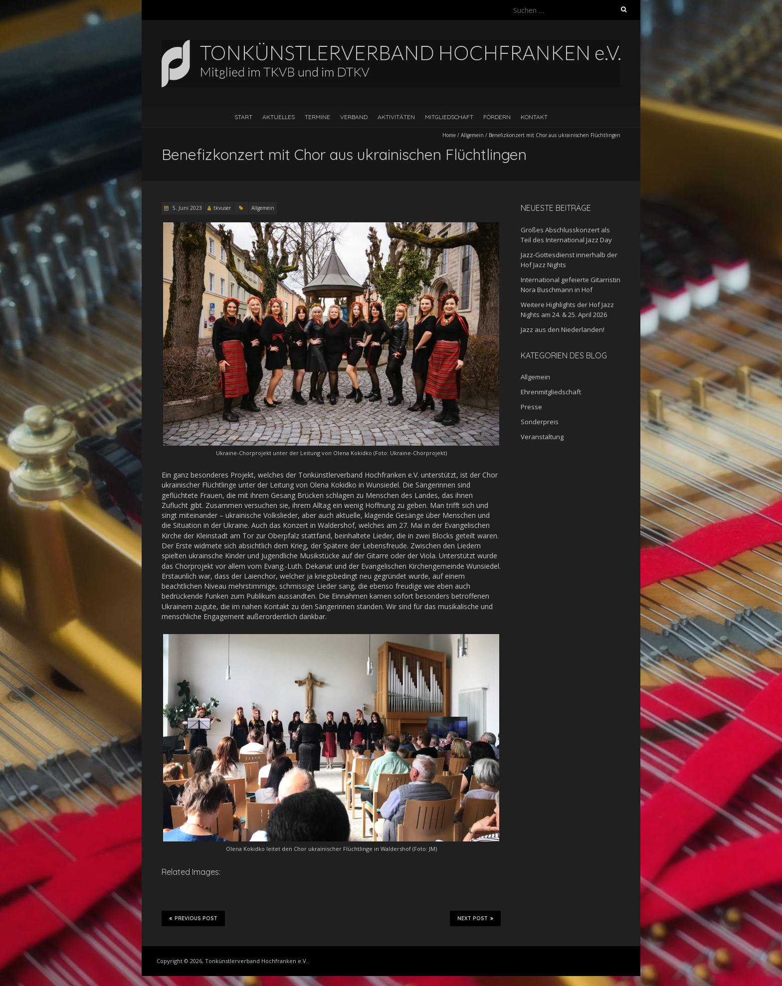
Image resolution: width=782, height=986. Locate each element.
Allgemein (472, 135)
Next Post (475, 918)
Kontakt (534, 117)
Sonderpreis (540, 421)
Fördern (497, 117)
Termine (317, 117)
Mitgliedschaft (449, 117)
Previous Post (193, 918)
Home (449, 135)
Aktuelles (278, 117)
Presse (531, 406)
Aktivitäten (396, 117)
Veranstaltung (542, 436)
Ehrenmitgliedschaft (551, 391)
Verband (354, 117)
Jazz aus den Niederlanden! (562, 329)
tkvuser (222, 207)
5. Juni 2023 (186, 207)
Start (243, 117)
